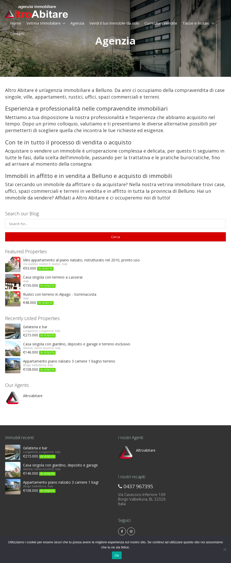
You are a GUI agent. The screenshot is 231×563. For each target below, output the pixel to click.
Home (15, 23)
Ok (116, 555)
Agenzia (77, 23)
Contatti (17, 33)
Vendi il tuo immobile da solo (114, 23)
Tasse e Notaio (198, 23)
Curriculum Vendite (160, 23)
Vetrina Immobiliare (45, 23)
